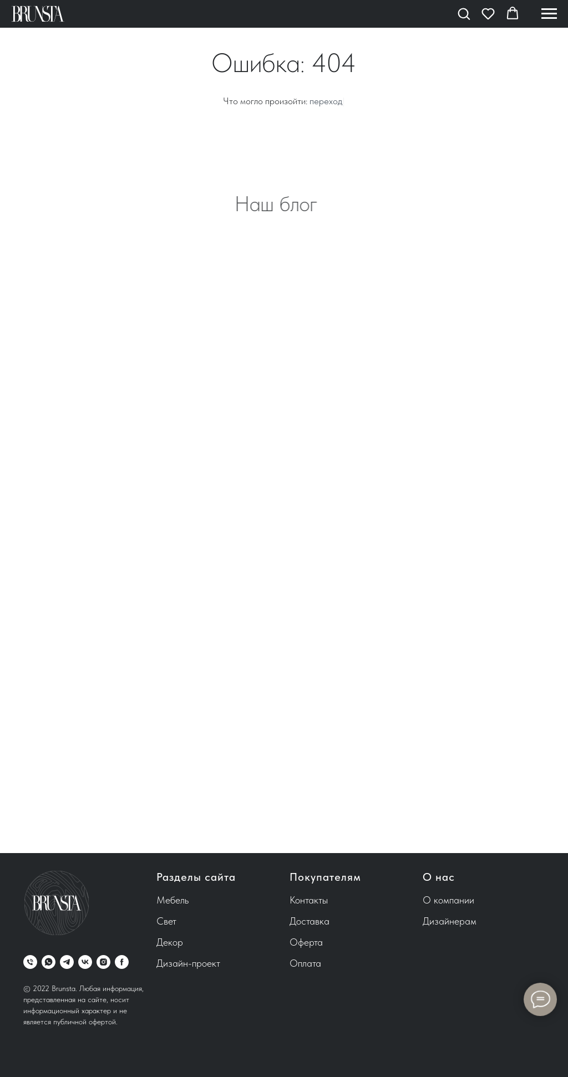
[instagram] (103, 962)
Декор (169, 942)
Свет (166, 921)
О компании (448, 900)
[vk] (85, 962)
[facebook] (122, 962)
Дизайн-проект (188, 963)
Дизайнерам (449, 921)
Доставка (309, 921)
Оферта (306, 942)
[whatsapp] (48, 962)
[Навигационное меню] (549, 13)
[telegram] (67, 962)
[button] (463, 13)
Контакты (309, 900)
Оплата (305, 963)
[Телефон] (30, 962)
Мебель (172, 900)
